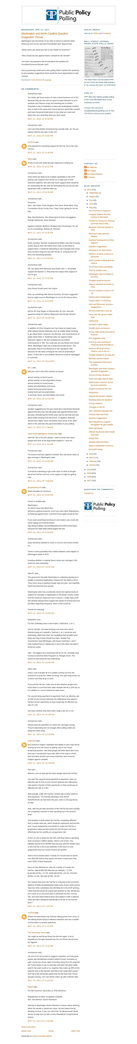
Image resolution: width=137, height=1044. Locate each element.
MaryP (30, 987)
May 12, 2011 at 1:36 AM (40, 427)
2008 (89, 477)
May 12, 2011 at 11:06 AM (41, 714)
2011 (89, 190)
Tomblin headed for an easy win (102, 355)
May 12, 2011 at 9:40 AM (40, 532)
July (91, 200)
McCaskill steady (96, 449)
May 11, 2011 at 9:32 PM (40, 258)
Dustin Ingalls (90, 171)
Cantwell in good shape (98, 324)
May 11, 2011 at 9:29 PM (40, 192)
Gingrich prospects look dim (100, 389)
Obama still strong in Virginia (100, 396)
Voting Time (93, 438)
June (91, 204)
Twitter (95, 33)
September (94, 193)
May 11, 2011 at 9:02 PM (40, 136)
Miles (30, 159)
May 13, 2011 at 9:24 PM (40, 980)
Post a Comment (28, 1027)
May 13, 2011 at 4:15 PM (40, 946)
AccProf (31, 142)
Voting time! (93, 321)
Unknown (32, 741)
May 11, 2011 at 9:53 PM (40, 301)
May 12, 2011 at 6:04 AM (40, 461)
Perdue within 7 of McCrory (100, 301)
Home (51, 1031)
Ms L (30, 368)
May (91, 207)
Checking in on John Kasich (100, 250)
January (92, 465)
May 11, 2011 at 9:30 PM (40, 233)
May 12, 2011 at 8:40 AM (40, 495)
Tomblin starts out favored (99, 328)
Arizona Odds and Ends (98, 414)
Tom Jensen (90, 177)
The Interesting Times (37, 932)
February (93, 461)
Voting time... (94, 392)
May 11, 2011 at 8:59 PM (40, 119)
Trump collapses (95, 403)
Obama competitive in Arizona (101, 446)
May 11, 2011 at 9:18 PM (40, 152)
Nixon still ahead (95, 428)
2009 (89, 473)
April (91, 454)
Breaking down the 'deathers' (100, 400)
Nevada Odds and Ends (98, 442)
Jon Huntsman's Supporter (100, 211)
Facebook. (107, 33)
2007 (89, 480)
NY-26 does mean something (100, 267)
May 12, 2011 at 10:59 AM (41, 662)
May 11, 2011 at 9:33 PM (40, 278)
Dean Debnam (91, 167)
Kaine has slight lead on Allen (101, 379)
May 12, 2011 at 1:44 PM (40, 926)
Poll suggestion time (97, 338)
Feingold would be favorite (99, 280)
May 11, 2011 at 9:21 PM (40, 166)
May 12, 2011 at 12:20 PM (41, 734)
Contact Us (88, 493)
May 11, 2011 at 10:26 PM (41, 318)
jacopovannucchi (35, 487)
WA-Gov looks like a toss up (100, 311)
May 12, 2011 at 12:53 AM (41, 399)
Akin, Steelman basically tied (100, 411)
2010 (89, 469)
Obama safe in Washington (100, 297)
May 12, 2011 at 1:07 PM (40, 906)
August (92, 196)
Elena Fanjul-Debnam (94, 174)
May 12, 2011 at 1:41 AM (40, 444)
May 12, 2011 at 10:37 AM (41, 567)
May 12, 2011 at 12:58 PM (41, 763)
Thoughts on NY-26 (97, 407)
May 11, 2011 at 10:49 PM (41, 361)
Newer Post (26, 1031)
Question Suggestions (98, 246)
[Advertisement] (102, 138)
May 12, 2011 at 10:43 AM (41, 613)
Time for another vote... (98, 270)
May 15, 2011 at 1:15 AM (40, 1021)
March (92, 457)
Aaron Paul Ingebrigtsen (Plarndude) (43, 434)
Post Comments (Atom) (42, 1036)
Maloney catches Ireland (99, 358)
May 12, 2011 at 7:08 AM (40, 481)
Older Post (75, 1031)
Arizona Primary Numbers (99, 375)
